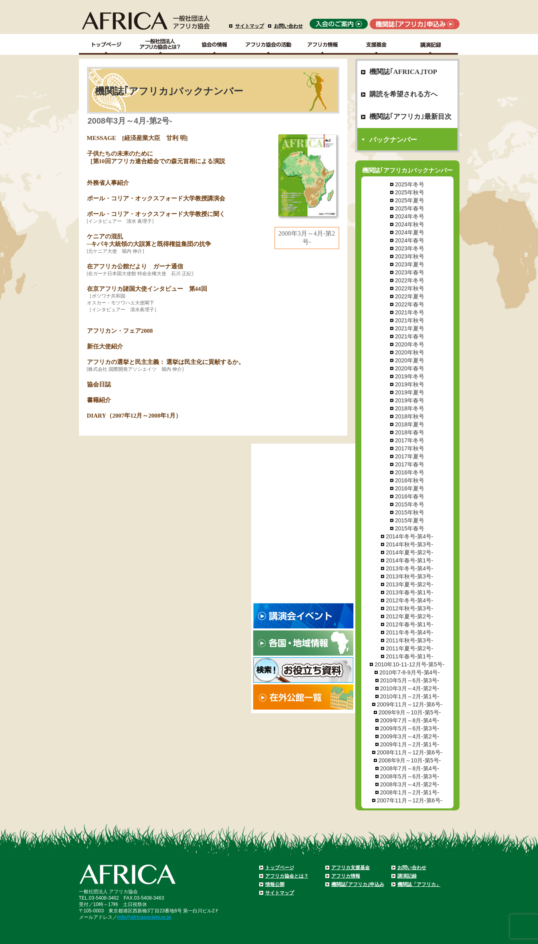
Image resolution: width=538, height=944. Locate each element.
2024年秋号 (409, 224)
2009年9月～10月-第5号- (410, 712)
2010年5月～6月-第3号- (409, 680)
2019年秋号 (409, 384)
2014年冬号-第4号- (409, 536)
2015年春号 (409, 528)
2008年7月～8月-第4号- (409, 768)
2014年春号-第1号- (409, 560)
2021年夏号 (409, 328)
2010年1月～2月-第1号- (409, 696)
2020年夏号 (409, 360)
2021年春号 (409, 336)
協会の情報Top (214, 44)
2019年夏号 (409, 392)
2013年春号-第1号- (409, 592)
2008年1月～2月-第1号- (409, 792)
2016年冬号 (409, 472)
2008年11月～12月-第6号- (409, 752)
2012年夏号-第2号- (409, 616)
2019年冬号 (409, 376)
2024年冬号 (409, 216)
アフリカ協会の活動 (269, 44)
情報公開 (274, 884)
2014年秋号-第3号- (409, 544)
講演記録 (431, 44)
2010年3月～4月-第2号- (409, 688)
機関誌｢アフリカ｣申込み (357, 884)
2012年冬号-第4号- (409, 600)
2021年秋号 (409, 320)
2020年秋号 (409, 352)
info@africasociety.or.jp (144, 917)
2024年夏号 (409, 232)
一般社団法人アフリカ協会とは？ (160, 44)
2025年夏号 (409, 200)
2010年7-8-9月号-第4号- (409, 672)
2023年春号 (409, 272)
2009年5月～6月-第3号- (409, 728)
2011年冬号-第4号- (409, 632)
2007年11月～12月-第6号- (409, 800)
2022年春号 (409, 304)
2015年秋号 (409, 512)
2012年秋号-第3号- (409, 608)
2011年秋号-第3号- (409, 640)
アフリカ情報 (345, 876)
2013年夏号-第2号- (409, 584)
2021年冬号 (409, 312)
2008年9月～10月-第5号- (410, 760)
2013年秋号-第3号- (409, 576)
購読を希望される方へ (403, 94)
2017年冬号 (409, 440)
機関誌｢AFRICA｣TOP (403, 72)
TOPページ (106, 44)
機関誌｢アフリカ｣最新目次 (410, 116)
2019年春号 (409, 400)
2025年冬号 (409, 184)
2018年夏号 (409, 424)
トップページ (279, 867)
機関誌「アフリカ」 (419, 884)
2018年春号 (409, 432)
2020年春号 (409, 368)
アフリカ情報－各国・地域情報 (323, 44)
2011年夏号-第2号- (409, 648)
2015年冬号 (409, 504)
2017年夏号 (409, 456)
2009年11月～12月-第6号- (409, 704)
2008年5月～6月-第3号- (409, 776)
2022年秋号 (409, 288)
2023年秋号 (409, 256)
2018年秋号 (409, 416)
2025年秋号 (409, 192)
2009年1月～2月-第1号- (409, 744)
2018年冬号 (409, 408)
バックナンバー (393, 140)
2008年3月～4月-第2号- (409, 784)
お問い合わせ (288, 26)
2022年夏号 (409, 296)
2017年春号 (409, 464)
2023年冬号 (409, 248)
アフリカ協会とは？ (286, 876)
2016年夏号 (409, 488)
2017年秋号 (409, 448)
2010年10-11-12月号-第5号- (409, 664)
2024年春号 (409, 240)
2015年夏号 (409, 520)
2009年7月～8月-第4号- (409, 720)
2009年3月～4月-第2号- (409, 736)
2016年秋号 (409, 480)
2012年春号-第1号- (409, 624)
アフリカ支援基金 (350, 867)
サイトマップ (249, 26)
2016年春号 (409, 496)
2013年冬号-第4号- (409, 568)
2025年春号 (409, 208)
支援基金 (377, 44)
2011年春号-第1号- (409, 656)
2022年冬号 (409, 280)
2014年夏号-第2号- (409, 552)
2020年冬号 (409, 344)
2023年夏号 (409, 264)
